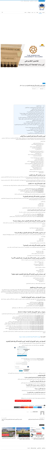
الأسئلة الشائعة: (41, 126)
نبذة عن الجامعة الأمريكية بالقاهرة (37, 108)
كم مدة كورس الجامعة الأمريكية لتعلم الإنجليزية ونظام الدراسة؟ (32, 114)
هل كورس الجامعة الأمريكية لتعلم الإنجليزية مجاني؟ (34, 127)
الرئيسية (43, 12)
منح (34, 12)
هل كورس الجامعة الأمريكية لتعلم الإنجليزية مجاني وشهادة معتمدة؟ (32, 113)
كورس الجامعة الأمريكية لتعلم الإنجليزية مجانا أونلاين (34, 107)
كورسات (40, 12)
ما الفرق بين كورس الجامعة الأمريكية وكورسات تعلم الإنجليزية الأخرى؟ (31, 117)
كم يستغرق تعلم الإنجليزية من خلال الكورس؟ (36, 133)
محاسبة (25, 12)
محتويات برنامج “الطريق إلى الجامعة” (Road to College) (34, 123)
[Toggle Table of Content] (43, 106)
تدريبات (32, 12)
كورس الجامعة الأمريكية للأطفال (38, 120)
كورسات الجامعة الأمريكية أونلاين (24, 405)
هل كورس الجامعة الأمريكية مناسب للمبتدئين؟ (35, 116)
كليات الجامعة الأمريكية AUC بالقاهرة (37, 110)
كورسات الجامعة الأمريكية (31, 405)
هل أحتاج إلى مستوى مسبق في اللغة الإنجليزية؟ (35, 130)
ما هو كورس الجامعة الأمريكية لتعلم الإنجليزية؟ (35, 111)
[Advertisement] (23, 21)
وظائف (37, 12)
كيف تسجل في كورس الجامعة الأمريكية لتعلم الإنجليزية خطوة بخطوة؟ (31, 118)
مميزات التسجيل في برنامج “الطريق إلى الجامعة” (35, 121)
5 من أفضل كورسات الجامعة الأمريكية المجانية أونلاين (36, 419)
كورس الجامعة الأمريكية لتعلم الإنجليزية (22, 400)
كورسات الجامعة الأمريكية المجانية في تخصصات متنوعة (29, 336)
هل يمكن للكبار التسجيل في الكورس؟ (37, 128)
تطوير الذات (29, 12)
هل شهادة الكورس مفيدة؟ (39, 131)
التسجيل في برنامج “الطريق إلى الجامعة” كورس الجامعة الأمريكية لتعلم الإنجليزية (29, 124)
